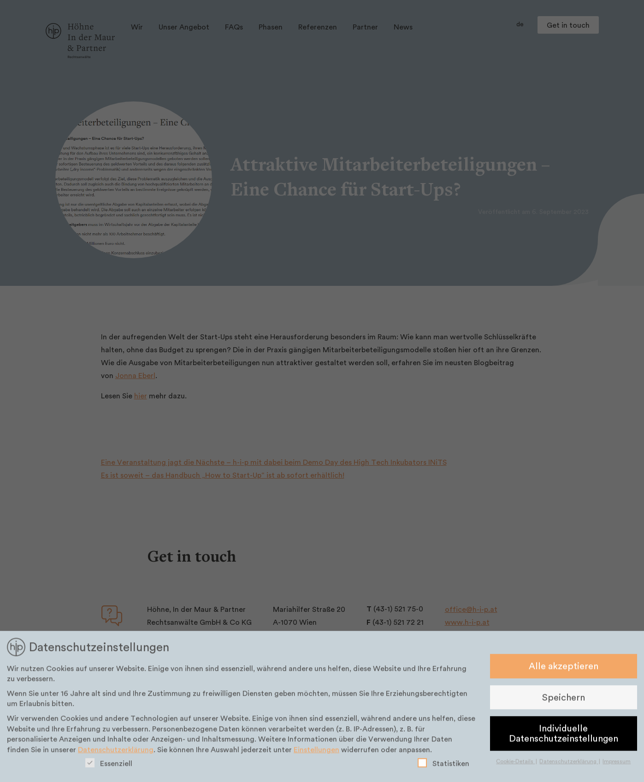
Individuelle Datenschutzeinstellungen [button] (563, 736)
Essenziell (108, 766)
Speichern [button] (563, 700)
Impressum (617, 764)
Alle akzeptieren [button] (563, 669)
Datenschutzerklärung (116, 752)
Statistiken (443, 766)
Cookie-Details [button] (515, 764)
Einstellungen (316, 752)
